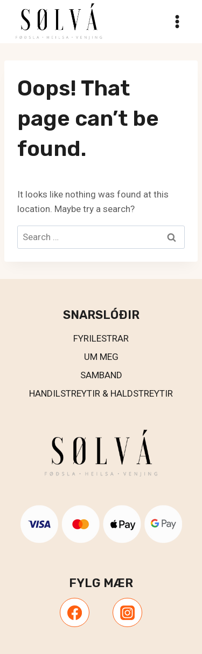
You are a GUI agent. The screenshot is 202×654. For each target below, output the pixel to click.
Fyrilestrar (101, 338)
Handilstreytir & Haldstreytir (101, 393)
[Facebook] (74, 612)
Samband (101, 375)
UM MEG (101, 356)
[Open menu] (177, 21)
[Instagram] (127, 612)
